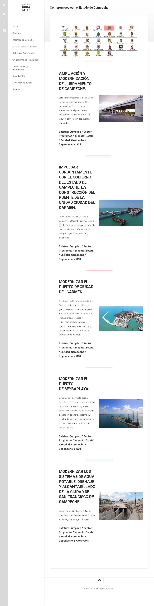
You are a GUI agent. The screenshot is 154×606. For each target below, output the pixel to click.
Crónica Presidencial (22, 82)
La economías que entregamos (21, 68)
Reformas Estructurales (23, 53)
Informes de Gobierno (23, 40)
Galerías (16, 89)
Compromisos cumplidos (24, 46)
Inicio (15, 26)
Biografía (16, 33)
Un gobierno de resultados (25, 60)
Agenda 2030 (18, 76)
